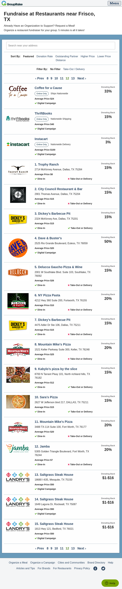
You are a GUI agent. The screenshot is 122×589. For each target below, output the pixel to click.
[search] (60, 45)
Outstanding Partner (66, 56)
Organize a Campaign (42, 562)
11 (62, 78)
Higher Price (88, 56)
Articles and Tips (25, 568)
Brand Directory (96, 562)
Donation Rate (45, 56)
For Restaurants (62, 568)
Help (110, 562)
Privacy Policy (82, 568)
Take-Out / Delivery (74, 69)
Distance (61, 60)
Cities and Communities (71, 562)
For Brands (44, 568)
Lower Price (104, 56)
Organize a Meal (18, 562)
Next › (81, 78)
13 (73, 78)
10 (56, 78)
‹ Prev (39, 78)
